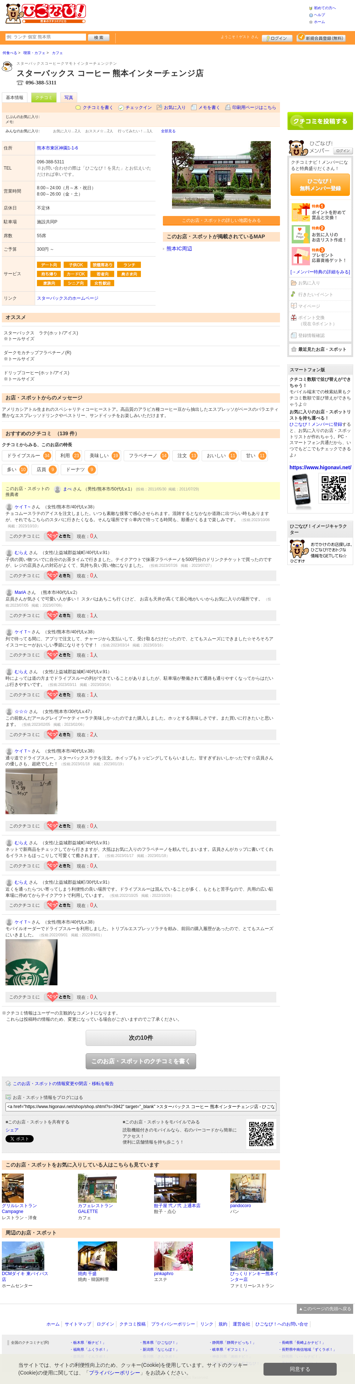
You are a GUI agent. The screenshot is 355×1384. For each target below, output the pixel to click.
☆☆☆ (21, 711)
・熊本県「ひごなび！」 (159, 1343)
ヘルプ (319, 15)
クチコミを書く (98, 107)
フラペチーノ (148, 456)
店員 (47, 470)
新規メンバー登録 (321, 37)
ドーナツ (81, 470)
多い (17, 470)
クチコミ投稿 (132, 1324)
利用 (70, 456)
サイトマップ (78, 1324)
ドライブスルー (29, 456)
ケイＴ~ (22, 506)
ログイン (277, 37)
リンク (206, 1324)
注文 (188, 456)
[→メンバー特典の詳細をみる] (320, 271)
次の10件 (141, 1038)
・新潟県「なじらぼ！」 (159, 1349)
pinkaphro (163, 1273)
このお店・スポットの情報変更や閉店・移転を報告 (63, 1083)
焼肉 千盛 (87, 1273)
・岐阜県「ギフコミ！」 (229, 1349)
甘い (256, 456)
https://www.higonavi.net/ (320, 467)
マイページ (309, 306)
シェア (12, 1130)
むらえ (21, 552)
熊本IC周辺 (179, 248)
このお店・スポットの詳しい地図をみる (221, 220)
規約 (222, 1324)
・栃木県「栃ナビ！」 (88, 1343)
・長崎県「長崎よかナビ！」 (302, 1343)
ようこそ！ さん (239, 37)
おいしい (222, 456)
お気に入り (175, 107)
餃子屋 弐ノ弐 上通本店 (177, 1205)
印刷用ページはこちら (254, 107)
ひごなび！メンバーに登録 (315, 424)
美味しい (105, 456)
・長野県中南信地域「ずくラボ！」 (307, 1349)
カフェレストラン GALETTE (95, 1208)
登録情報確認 (311, 335)
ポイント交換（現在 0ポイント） (317, 320)
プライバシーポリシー (173, 1324)
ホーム (319, 22)
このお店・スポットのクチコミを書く (141, 1061)
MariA (20, 592)
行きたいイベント (315, 294)
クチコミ (44, 97)
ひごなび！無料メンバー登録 (320, 184)
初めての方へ (325, 8)
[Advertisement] (197, 15)
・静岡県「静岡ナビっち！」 (232, 1343)
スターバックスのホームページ (67, 298)
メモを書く (209, 107)
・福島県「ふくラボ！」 (90, 1349)
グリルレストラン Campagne (19, 1208)
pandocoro (240, 1205)
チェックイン (139, 107)
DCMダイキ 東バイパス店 (25, 1276)
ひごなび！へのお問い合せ (281, 1324)
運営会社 (241, 1324)
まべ (67, 489)
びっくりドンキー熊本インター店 (254, 1276)
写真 (68, 97)
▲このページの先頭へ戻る (325, 1308)
